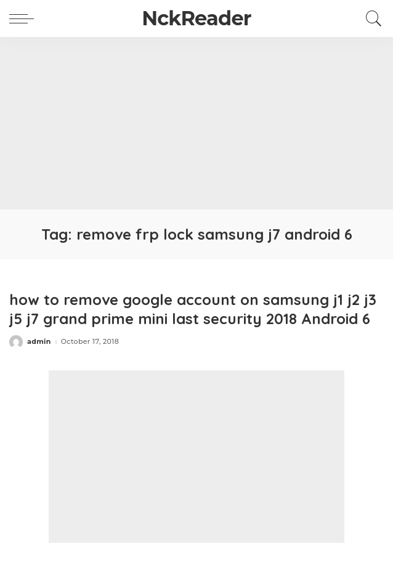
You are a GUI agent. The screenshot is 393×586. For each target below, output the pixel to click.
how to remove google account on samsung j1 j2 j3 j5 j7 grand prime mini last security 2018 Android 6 (192, 309)
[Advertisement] (196, 123)
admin (39, 341)
